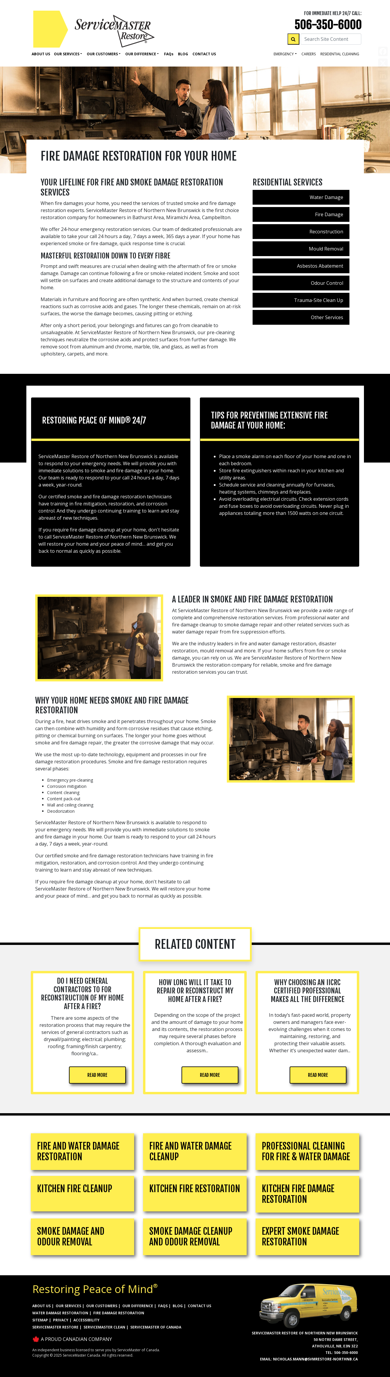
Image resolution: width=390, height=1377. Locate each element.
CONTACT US (199, 1305)
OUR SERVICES (68, 1305)
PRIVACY (60, 1320)
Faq (169, 53)
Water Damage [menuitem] (326, 197)
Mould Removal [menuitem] (326, 248)
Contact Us (204, 53)
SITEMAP (40, 1320)
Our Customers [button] (102, 53)
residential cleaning (339, 53)
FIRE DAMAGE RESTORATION (118, 1312)
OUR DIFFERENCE (137, 1305)
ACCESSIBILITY (86, 1320)
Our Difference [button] (140, 53)
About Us (41, 53)
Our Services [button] (66, 53)
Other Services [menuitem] (327, 317)
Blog (183, 53)
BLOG (178, 1305)
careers (308, 53)
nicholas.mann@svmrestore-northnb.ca (315, 1359)
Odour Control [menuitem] (327, 283)
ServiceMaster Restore (55, 1327)
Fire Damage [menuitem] (329, 214)
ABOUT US (41, 1305)
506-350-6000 (328, 25)
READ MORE (97, 1075)
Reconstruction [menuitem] (326, 231)
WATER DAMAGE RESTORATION (60, 1312)
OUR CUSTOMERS (101, 1305)
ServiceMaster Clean (104, 1327)
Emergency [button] (284, 53)
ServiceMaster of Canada (155, 1327)
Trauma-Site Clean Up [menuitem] (318, 300)
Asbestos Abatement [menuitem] (320, 266)
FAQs (163, 1305)
